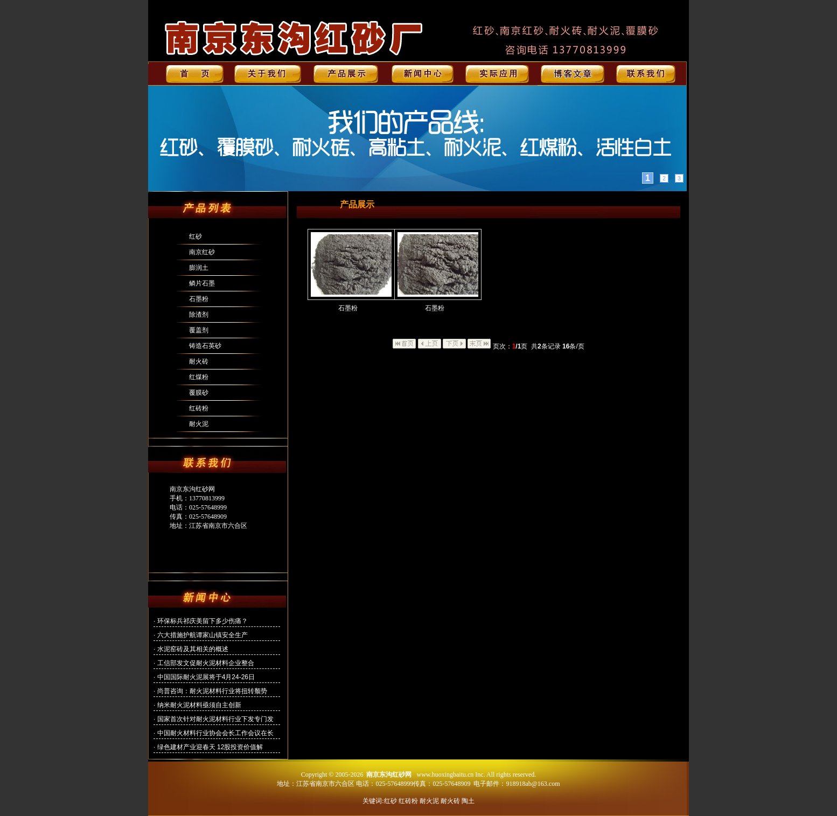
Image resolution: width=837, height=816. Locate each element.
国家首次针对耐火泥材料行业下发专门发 (215, 719)
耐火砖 (198, 361)
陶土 (468, 801)
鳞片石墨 (202, 283)
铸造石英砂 (205, 346)
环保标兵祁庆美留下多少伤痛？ (202, 621)
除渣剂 (198, 314)
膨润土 (198, 267)
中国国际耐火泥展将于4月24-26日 (206, 677)
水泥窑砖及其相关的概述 (192, 649)
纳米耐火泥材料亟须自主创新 (199, 705)
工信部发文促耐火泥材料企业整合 (205, 663)
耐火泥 (198, 424)
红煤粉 (198, 377)
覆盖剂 (198, 330)
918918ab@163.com (533, 783)
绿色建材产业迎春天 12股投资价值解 (210, 747)
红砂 (195, 236)
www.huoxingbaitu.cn (444, 774)
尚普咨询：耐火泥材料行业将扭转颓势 (212, 691)
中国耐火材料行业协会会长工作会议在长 (215, 733)
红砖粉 (198, 408)
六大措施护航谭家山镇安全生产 (202, 635)
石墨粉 (198, 299)
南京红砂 (202, 252)
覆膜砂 (198, 392)
